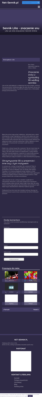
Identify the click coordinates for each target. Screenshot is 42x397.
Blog (15, 384)
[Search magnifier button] (38, 3)
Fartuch (6, 309)
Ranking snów (18, 386)
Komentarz (7, 227)
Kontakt (16, 378)
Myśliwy (11, 303)
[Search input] (30, 3)
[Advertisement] (21, 45)
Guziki (30, 280)
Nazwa (6, 245)
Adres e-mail (7, 252)
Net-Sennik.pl (10, 2)
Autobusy (11, 280)
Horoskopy (17, 382)
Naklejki (31, 292)
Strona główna (7, 59)
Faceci (35, 309)
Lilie (3, 85)
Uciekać (11, 292)
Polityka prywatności (21, 380)
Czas (3, 87)
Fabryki (31, 303)
